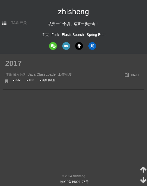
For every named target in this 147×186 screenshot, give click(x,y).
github (79, 46)
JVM (17, 80)
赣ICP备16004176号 (74, 182)
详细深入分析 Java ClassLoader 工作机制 (38, 74)
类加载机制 (48, 80)
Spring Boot (96, 35)
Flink (55, 35)
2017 (13, 63)
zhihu (92, 46)
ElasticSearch (73, 35)
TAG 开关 (19, 23)
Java (31, 80)
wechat (53, 46)
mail (66, 46)
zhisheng (73, 11)
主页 (45, 35)
